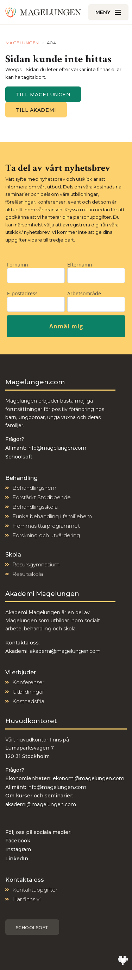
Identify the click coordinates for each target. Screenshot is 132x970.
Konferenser (28, 682)
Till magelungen (43, 94)
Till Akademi (36, 110)
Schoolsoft (32, 927)
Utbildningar (28, 691)
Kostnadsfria (28, 701)
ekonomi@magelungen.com (88, 778)
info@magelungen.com (56, 448)
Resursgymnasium (35, 564)
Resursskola (27, 574)
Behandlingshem (34, 487)
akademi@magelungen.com (65, 651)
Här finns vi (26, 899)
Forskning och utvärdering (46, 535)
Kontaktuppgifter (34, 889)
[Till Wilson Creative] (122, 960)
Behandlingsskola (35, 506)
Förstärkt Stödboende (41, 497)
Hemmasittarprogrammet (46, 525)
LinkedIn (16, 858)
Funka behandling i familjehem (52, 516)
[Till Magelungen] (43, 12)
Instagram (18, 849)
